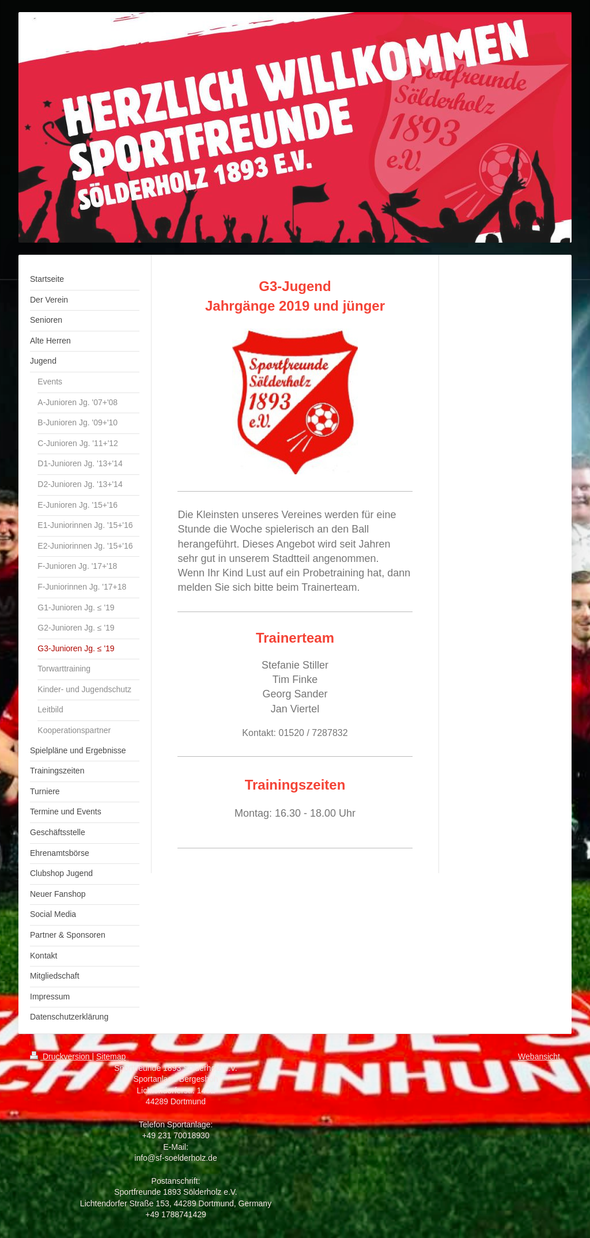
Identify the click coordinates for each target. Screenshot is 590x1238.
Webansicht (539, 1056)
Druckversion (61, 1056)
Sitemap (111, 1056)
